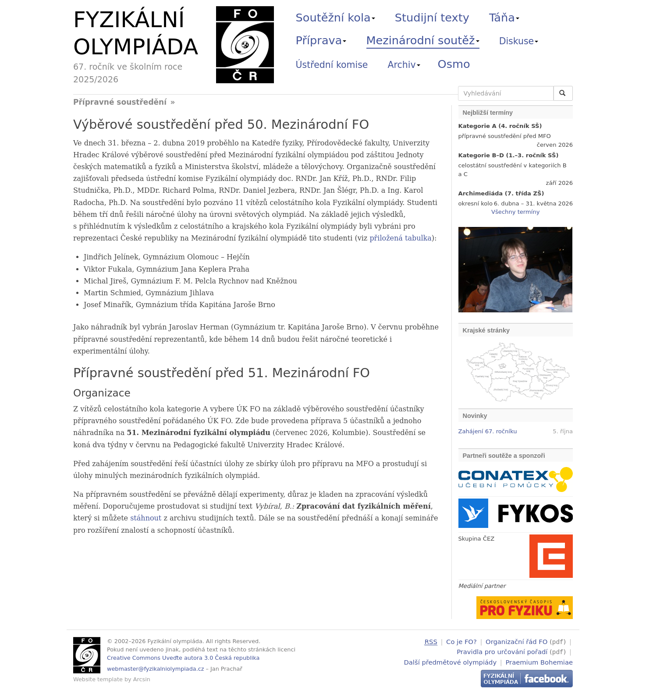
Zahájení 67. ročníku (487, 431)
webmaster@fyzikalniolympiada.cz (155, 668)
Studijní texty (432, 17)
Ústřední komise (332, 65)
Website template (98, 679)
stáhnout (145, 518)
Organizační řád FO (516, 641)
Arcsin (141, 679)
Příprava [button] (321, 40)
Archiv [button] (404, 65)
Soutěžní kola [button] (335, 17)
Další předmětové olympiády (450, 661)
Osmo (454, 64)
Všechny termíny (515, 212)
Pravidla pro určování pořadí (502, 651)
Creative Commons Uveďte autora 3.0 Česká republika (183, 658)
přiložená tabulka (400, 238)
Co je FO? (461, 641)
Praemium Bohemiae (539, 661)
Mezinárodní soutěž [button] (422, 40)
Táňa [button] (504, 17)
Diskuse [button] (519, 41)
